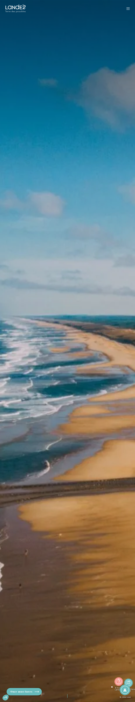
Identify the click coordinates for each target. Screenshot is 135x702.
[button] (5, 697)
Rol (68, 690)
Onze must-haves (22, 692)
